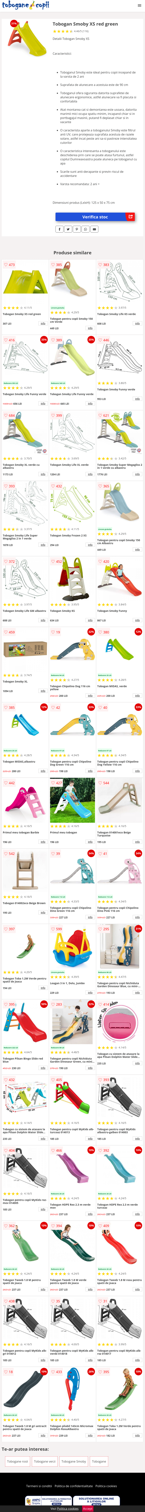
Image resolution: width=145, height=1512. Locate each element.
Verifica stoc (109, 217)
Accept (88, 1509)
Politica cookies (106, 1486)
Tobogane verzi (44, 1461)
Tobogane (99, 1461)
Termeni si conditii (39, 1486)
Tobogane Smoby (74, 1461)
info (43, 323)
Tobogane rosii (17, 1461)
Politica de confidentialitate (74, 1486)
